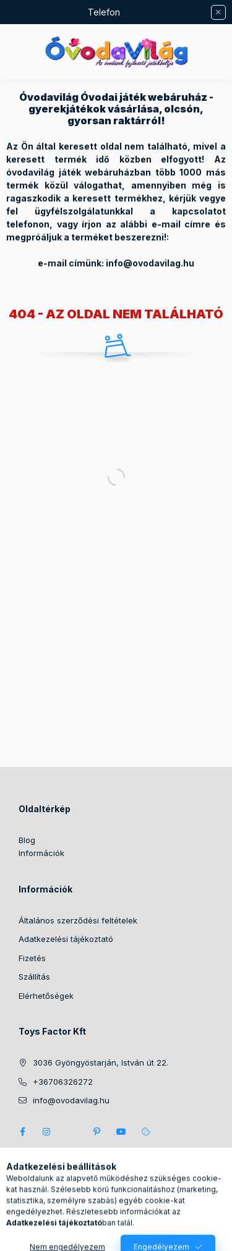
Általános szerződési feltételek (78, 920)
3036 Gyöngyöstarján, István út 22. (100, 1062)
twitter (71, 1131)
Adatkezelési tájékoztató (66, 939)
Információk (41, 853)
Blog (27, 840)
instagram (47, 1131)
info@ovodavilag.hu (71, 1100)
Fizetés (32, 958)
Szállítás (34, 977)
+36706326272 (63, 1082)
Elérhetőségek (46, 996)
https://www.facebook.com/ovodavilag (22, 1131)
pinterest (96, 1131)
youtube (121, 1131)
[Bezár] (218, 12)
